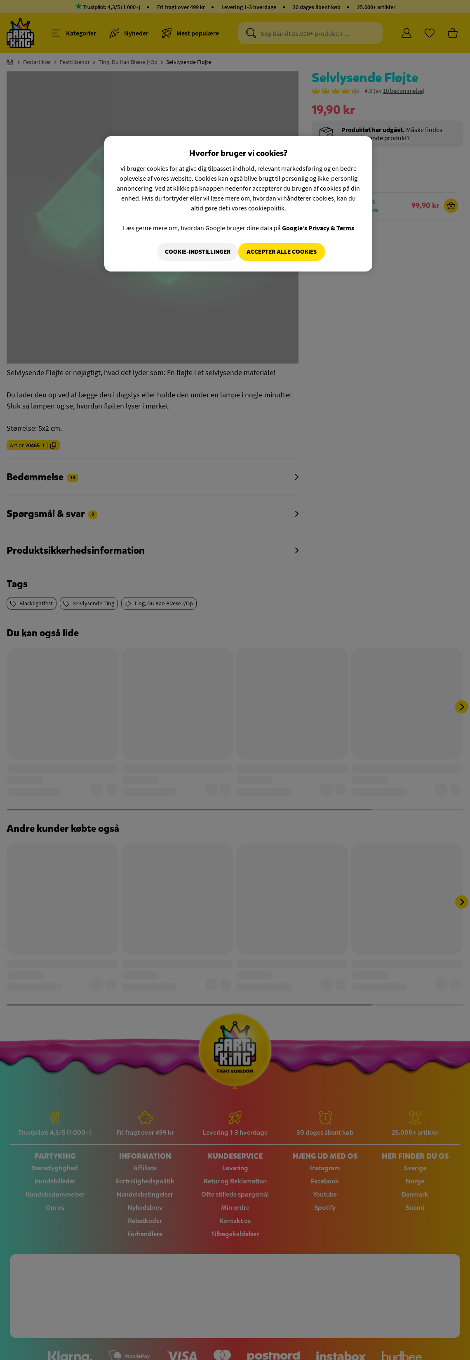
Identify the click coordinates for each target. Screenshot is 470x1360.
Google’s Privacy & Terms (318, 228)
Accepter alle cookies (282, 252)
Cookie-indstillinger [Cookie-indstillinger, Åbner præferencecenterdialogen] (192, 252)
